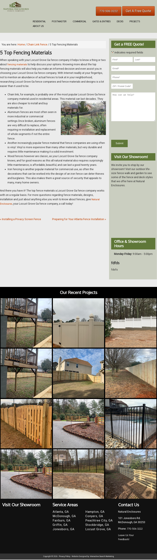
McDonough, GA (64, 516)
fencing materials (17, 64)
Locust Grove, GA (98, 530)
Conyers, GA (94, 516)
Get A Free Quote (138, 11)
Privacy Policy (64, 557)
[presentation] (134, 130)
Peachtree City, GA (99, 521)
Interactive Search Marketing (102, 557)
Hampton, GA (95, 512)
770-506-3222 (108, 11)
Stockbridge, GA (97, 525)
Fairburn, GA (61, 521)
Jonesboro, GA (63, 530)
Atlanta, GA (61, 512)
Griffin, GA (60, 525)
